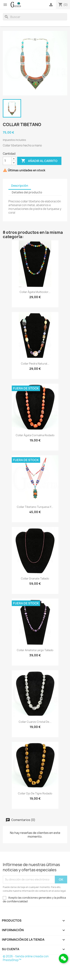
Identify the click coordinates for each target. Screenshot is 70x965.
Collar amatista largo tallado (35, 650)
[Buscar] (35, 17)
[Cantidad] (7, 161)
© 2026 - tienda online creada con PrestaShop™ (26, 958)
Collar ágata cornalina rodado (35, 435)
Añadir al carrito (39, 160)
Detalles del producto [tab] (27, 192)
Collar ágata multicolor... (35, 292)
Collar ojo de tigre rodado (35, 793)
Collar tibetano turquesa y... (35, 507)
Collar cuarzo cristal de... (35, 722)
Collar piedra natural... (35, 363)
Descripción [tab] (19, 186)
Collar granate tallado (35, 578)
